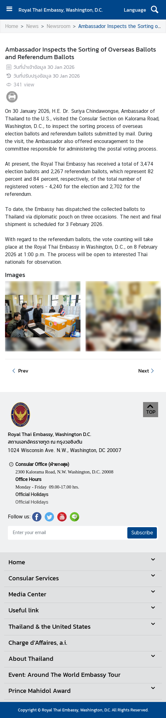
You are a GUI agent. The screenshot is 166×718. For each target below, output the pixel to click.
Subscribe (142, 533)
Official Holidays (31, 502)
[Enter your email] (67, 532)
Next (147, 370)
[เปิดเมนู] (12, 9)
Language (135, 10)
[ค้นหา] (154, 10)
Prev (19, 370)
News (32, 26)
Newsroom (58, 26)
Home (11, 26)
